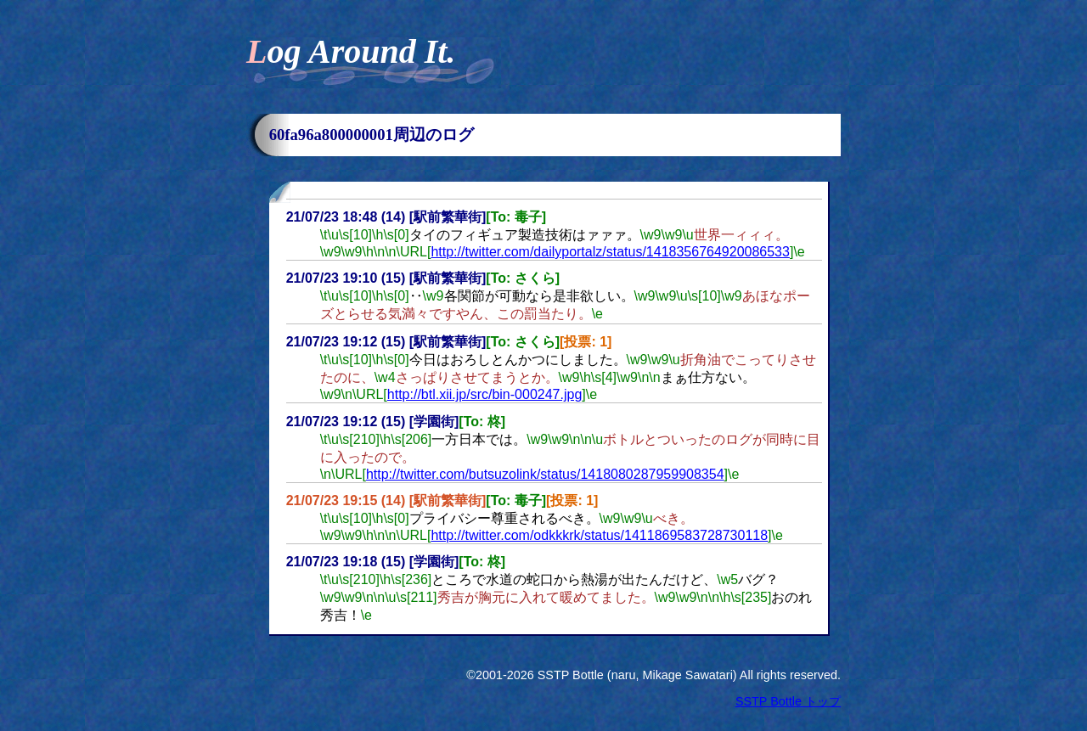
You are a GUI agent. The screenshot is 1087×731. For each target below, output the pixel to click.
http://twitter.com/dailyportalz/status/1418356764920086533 (610, 252)
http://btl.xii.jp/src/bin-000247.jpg (484, 394)
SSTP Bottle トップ (788, 701)
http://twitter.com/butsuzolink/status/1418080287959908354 (545, 474)
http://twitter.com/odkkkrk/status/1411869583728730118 (599, 535)
